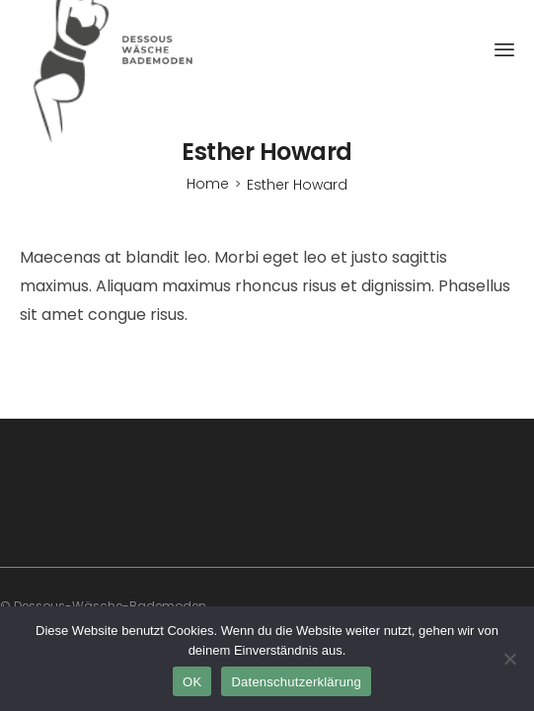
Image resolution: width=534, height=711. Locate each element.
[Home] (208, 184)
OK (192, 681)
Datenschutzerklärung (295, 681)
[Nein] (509, 659)
